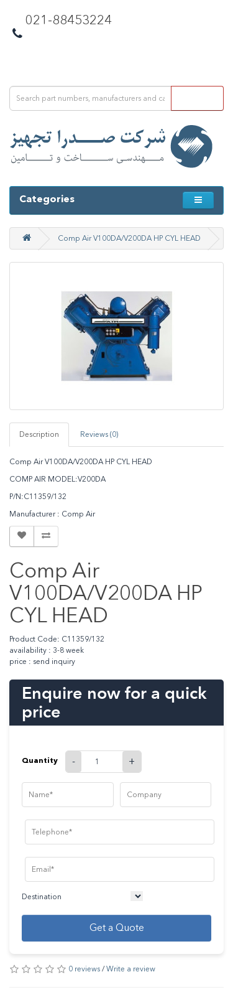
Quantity (40, 760)
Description (39, 434)
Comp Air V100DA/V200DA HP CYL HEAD (129, 238)
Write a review (130, 969)
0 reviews (84, 969)
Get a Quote (116, 927)
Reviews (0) (99, 434)
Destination (42, 896)
